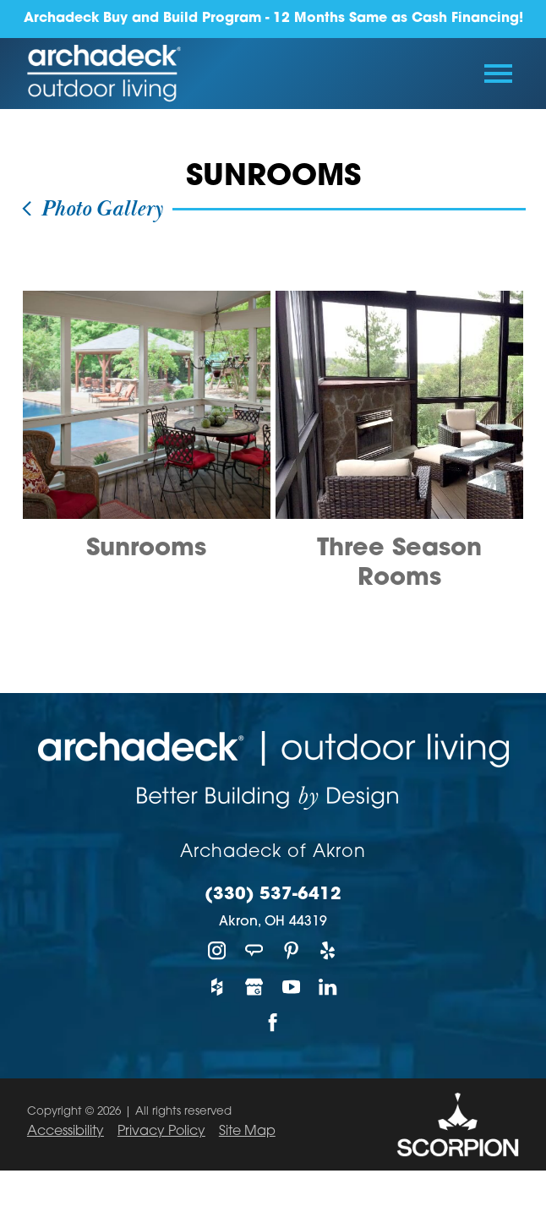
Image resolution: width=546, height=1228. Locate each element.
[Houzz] (217, 987)
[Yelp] (328, 951)
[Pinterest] (291, 951)
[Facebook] (273, 1023)
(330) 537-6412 (273, 895)
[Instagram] (217, 951)
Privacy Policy (161, 1131)
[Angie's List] (254, 951)
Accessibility (65, 1131)
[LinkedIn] (328, 987)
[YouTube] (291, 987)
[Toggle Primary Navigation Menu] (498, 73)
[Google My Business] (254, 987)
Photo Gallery (91, 209)
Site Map (247, 1131)
